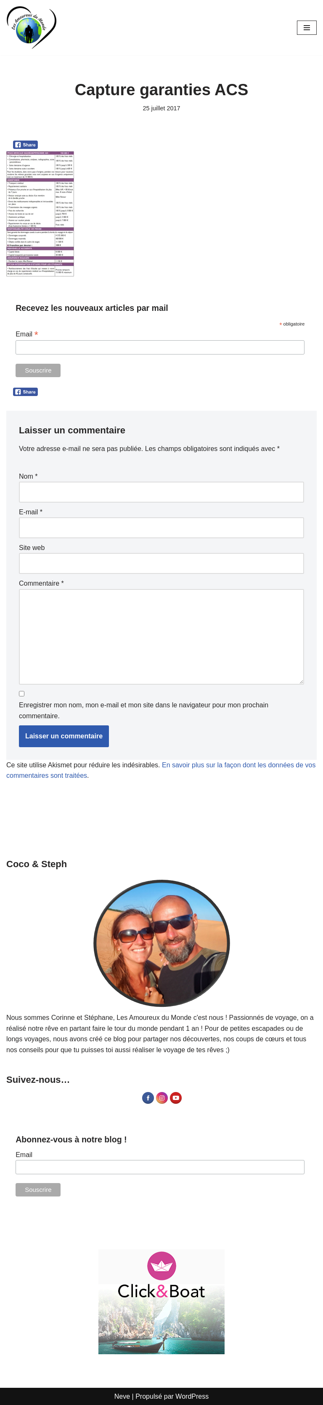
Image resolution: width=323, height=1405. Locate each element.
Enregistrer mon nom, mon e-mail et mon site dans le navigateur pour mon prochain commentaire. (143, 710)
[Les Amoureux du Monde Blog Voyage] (31, 28)
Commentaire (41, 583)
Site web (32, 547)
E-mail (30, 512)
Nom (28, 476)
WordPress (192, 1396)
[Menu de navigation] (307, 28)
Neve (122, 1396)
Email (27, 334)
